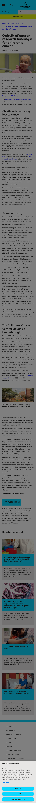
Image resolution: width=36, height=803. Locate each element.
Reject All (18, 794)
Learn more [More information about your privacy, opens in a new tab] (5, 782)
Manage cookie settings (18, 799)
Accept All (18, 788)
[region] (18, 782)
